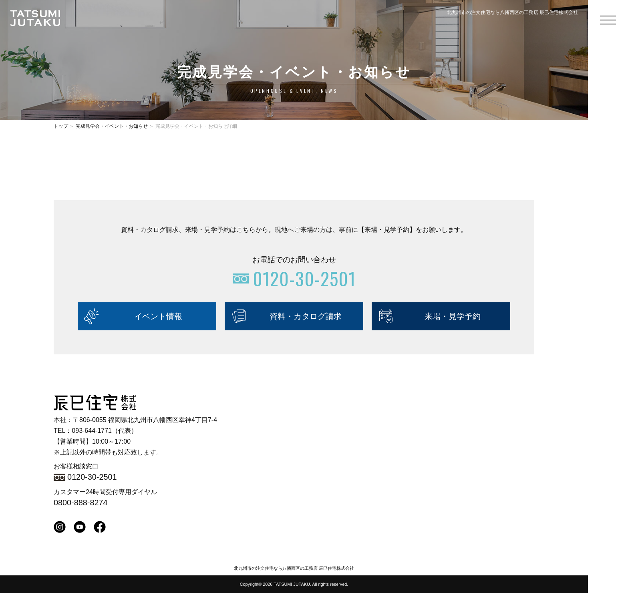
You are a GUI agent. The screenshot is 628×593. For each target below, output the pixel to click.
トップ (61, 126)
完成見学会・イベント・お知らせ (112, 126)
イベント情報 (158, 316)
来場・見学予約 (453, 316)
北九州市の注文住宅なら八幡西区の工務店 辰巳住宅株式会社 (294, 568)
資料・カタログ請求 (306, 316)
